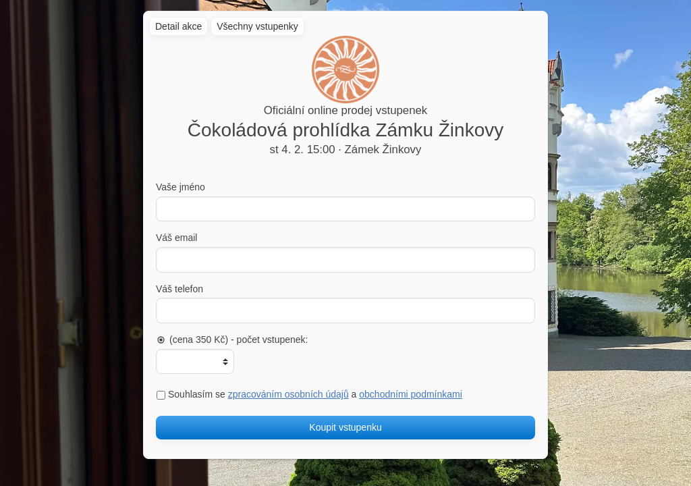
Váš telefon (179, 289)
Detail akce (178, 26)
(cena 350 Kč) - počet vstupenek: (232, 339)
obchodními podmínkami (410, 394)
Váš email (176, 237)
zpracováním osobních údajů (288, 394)
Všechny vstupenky (257, 26)
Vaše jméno (180, 187)
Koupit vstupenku (345, 427)
